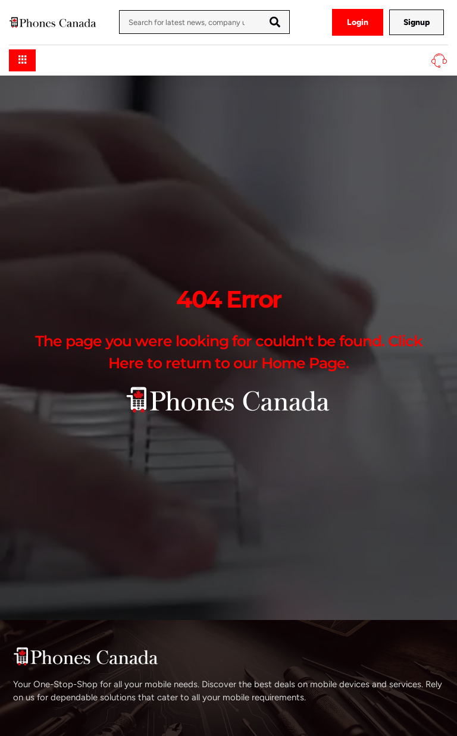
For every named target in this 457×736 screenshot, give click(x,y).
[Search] (275, 22)
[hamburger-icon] (22, 60)
